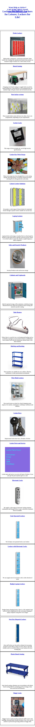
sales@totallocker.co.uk (17, 12)
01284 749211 (17, 10)
